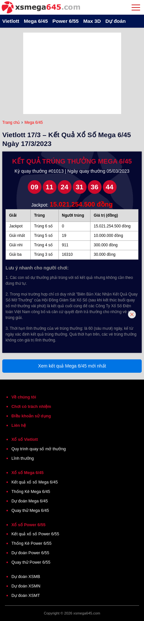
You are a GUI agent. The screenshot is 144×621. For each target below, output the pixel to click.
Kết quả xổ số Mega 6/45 (34, 482)
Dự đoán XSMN (25, 586)
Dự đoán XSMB (25, 576)
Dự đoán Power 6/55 (30, 553)
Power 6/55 (65, 21)
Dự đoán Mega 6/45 (29, 501)
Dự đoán (115, 21)
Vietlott (10, 21)
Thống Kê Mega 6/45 (30, 491)
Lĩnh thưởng (22, 458)
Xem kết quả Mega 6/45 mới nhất (72, 365)
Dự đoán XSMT (25, 595)
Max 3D (92, 21)
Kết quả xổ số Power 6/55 (35, 534)
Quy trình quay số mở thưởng (38, 449)
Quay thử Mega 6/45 (30, 510)
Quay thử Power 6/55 (30, 562)
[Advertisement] (72, 73)
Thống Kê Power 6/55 (31, 543)
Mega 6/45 (36, 21)
